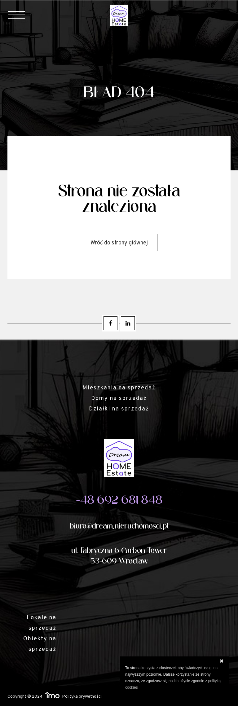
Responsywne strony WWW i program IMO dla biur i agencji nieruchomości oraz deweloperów (52, 695)
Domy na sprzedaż (119, 398)
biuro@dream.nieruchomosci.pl (119, 526)
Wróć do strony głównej (119, 243)
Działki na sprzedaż (119, 409)
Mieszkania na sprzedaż (119, 388)
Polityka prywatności (82, 696)
